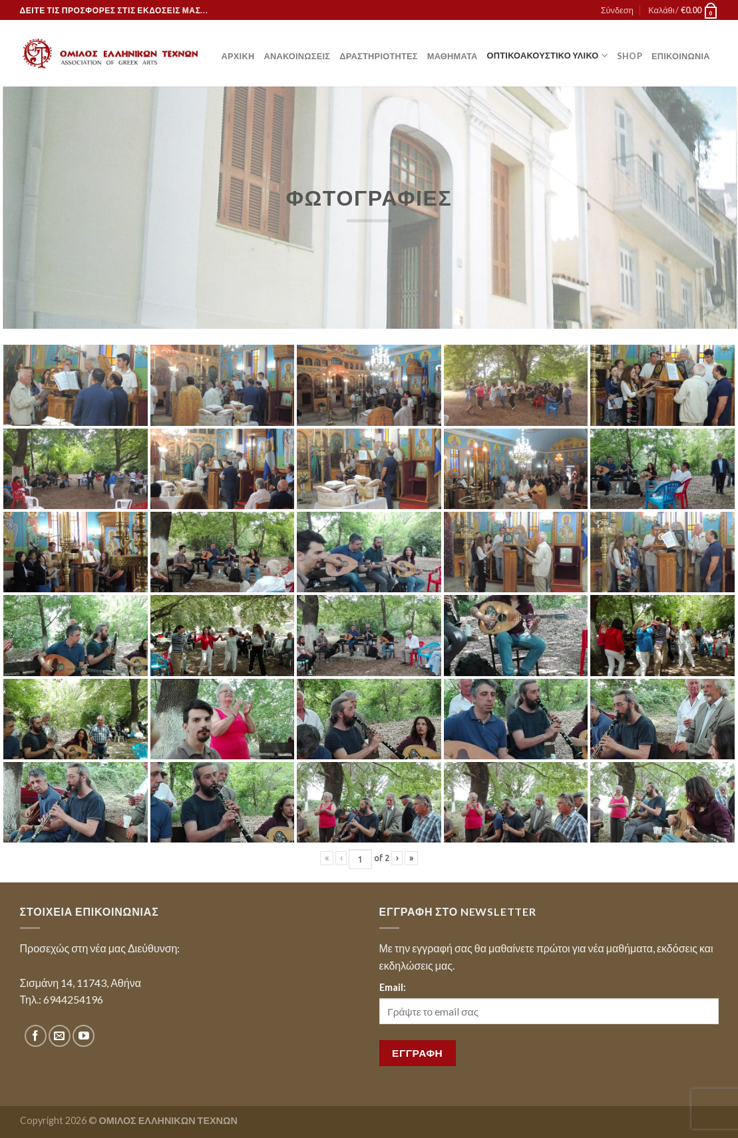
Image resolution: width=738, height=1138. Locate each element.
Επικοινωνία (680, 56)
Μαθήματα (452, 56)
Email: (392, 987)
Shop (629, 56)
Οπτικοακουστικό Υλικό (547, 55)
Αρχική (238, 56)
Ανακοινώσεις (297, 56)
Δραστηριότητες (378, 56)
